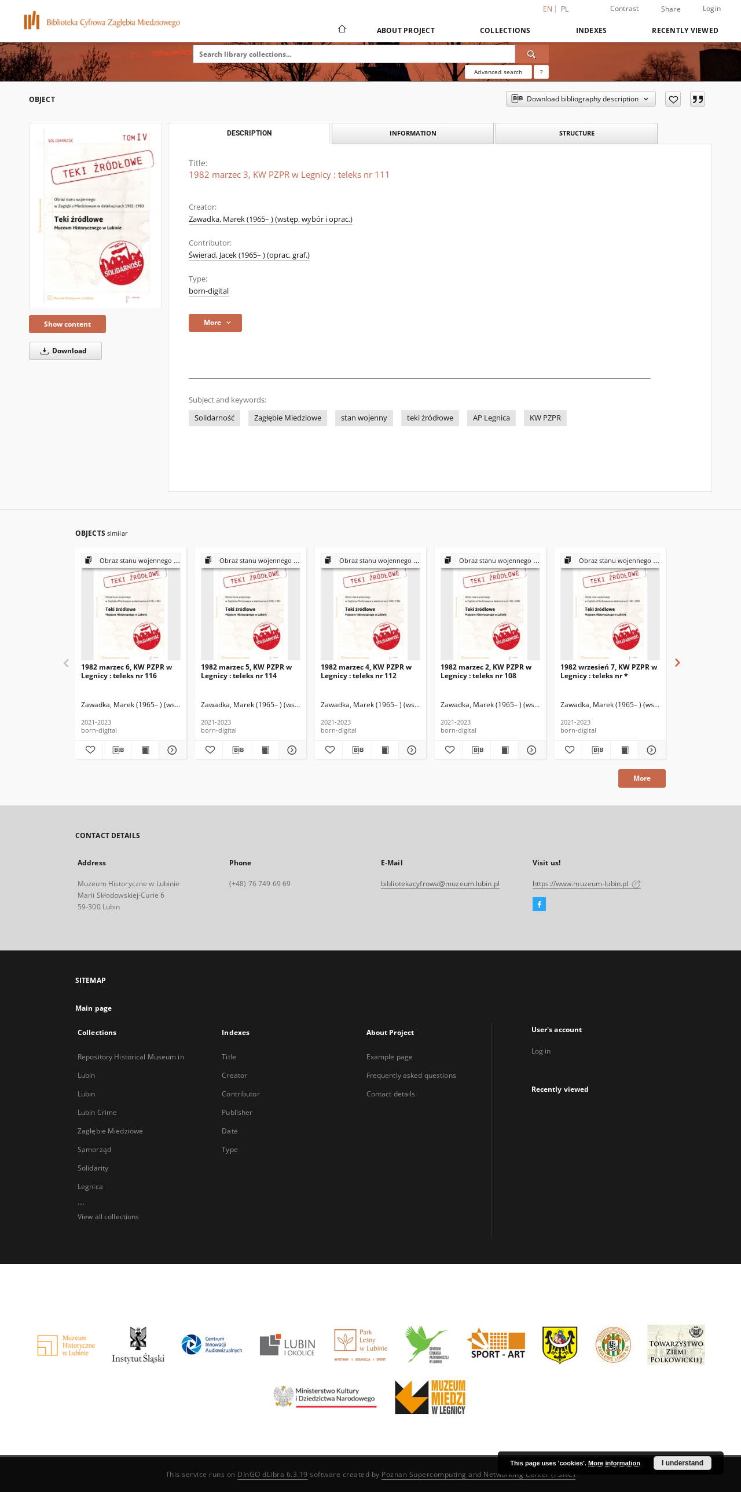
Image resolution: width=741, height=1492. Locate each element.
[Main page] (341, 30)
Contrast (624, 8)
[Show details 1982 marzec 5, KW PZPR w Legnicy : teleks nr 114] (291, 750)
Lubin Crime (97, 1112)
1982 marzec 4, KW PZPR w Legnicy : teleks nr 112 (366, 671)
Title (229, 1057)
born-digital (209, 291)
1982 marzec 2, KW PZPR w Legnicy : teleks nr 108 (486, 671)
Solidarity (93, 1168)
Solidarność (214, 418)
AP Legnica (491, 418)
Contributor (240, 1094)
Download (61, 350)
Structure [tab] (577, 133)
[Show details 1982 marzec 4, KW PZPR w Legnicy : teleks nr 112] (410, 750)
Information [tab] (413, 133)
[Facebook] (539, 904)
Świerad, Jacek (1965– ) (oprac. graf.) (249, 255)
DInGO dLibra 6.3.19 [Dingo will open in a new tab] (272, 1474)
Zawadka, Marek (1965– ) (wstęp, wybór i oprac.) (271, 219)
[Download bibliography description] (116, 750)
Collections (505, 30)
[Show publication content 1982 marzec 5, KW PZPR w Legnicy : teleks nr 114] (264, 750)
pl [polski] (565, 9)
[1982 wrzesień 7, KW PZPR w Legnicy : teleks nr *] (610, 607)
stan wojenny (364, 418)
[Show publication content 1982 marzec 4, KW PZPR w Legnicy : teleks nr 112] (384, 750)
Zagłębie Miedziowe (287, 418)
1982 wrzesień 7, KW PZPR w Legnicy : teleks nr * (608, 671)
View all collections (108, 1217)
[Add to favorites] (673, 99)
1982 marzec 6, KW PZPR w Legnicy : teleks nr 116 (126, 671)
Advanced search (498, 72)
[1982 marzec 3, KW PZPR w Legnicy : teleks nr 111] (95, 216)
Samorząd (94, 1149)
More (642, 778)
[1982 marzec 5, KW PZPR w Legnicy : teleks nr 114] (250, 607)
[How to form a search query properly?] (541, 72)
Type (229, 1149)
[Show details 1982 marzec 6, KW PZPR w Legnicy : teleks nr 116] (171, 750)
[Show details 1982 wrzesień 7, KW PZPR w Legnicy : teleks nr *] (650, 750)
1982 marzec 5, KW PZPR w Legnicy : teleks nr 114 (246, 671)
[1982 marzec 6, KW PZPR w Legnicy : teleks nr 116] (131, 607)
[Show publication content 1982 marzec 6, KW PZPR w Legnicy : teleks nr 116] (145, 750)
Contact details (391, 1094)
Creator (234, 1075)
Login (712, 8)
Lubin (87, 1094)
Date (229, 1131)
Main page (93, 1008)
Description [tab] (249, 133)
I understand (682, 1463)
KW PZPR (545, 418)
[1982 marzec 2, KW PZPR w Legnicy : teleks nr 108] (490, 607)
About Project (406, 30)
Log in (541, 1051)
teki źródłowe (430, 418)
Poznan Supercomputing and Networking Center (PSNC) (478, 1474)
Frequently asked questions (411, 1075)
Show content (67, 324)
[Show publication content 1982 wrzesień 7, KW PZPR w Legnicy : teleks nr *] (624, 750)
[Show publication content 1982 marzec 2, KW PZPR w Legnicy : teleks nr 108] (504, 750)
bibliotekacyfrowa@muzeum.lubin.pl (440, 883)
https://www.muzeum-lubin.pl (587, 883)
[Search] (532, 54)
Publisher (237, 1112)
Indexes (591, 30)
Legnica (90, 1186)
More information (614, 1463)
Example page (389, 1057)
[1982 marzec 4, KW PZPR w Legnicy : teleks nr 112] (370, 607)
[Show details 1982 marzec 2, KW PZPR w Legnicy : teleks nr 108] (530, 750)
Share (671, 9)
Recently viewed (685, 30)
